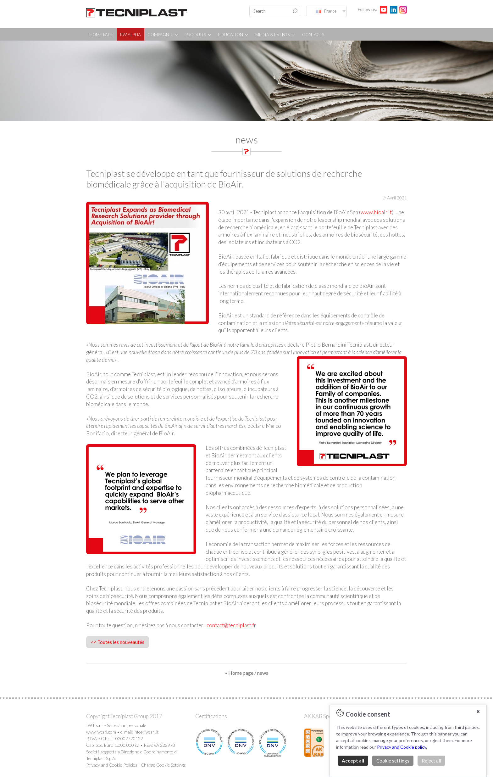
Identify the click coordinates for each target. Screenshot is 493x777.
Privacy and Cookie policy (401, 747)
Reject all (431, 760)
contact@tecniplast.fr (231, 625)
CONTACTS (313, 34)
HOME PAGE (101, 34)
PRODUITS (199, 34)
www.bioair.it (376, 212)
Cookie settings (392, 760)
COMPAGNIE (163, 34)
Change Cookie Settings (163, 765)
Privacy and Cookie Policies (111, 765)
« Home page (239, 673)
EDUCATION (233, 34)
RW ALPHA (130, 34)
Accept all (353, 760)
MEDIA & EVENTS (275, 34)
